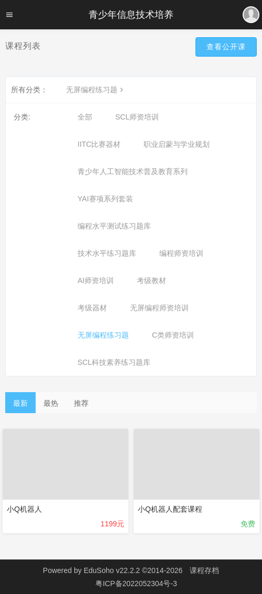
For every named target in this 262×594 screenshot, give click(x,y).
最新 (20, 403)
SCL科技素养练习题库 (114, 362)
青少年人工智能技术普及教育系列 (133, 171)
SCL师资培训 (137, 117)
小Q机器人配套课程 (170, 509)
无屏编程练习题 (96, 89)
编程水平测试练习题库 (114, 226)
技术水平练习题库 (107, 253)
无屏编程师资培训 (159, 308)
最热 (50, 403)
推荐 (81, 403)
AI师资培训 (96, 280)
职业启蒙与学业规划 (177, 144)
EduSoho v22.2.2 (112, 570)
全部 (85, 117)
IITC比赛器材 (99, 144)
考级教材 (151, 280)
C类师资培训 (173, 335)
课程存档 (204, 570)
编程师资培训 (181, 253)
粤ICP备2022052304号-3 (136, 583)
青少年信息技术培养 (131, 14)
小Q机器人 (24, 509)
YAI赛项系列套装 (105, 199)
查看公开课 (226, 46)
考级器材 (92, 308)
